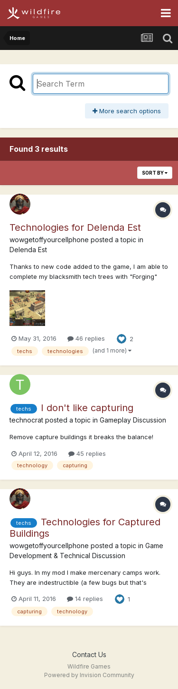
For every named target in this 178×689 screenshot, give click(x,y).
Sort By (155, 173)
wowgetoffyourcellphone (49, 240)
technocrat (26, 420)
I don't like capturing (87, 407)
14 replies (85, 598)
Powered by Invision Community (89, 675)
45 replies (87, 453)
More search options (127, 111)
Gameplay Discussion (133, 420)
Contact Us (89, 654)
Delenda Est (28, 250)
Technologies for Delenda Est (75, 227)
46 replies (86, 338)
